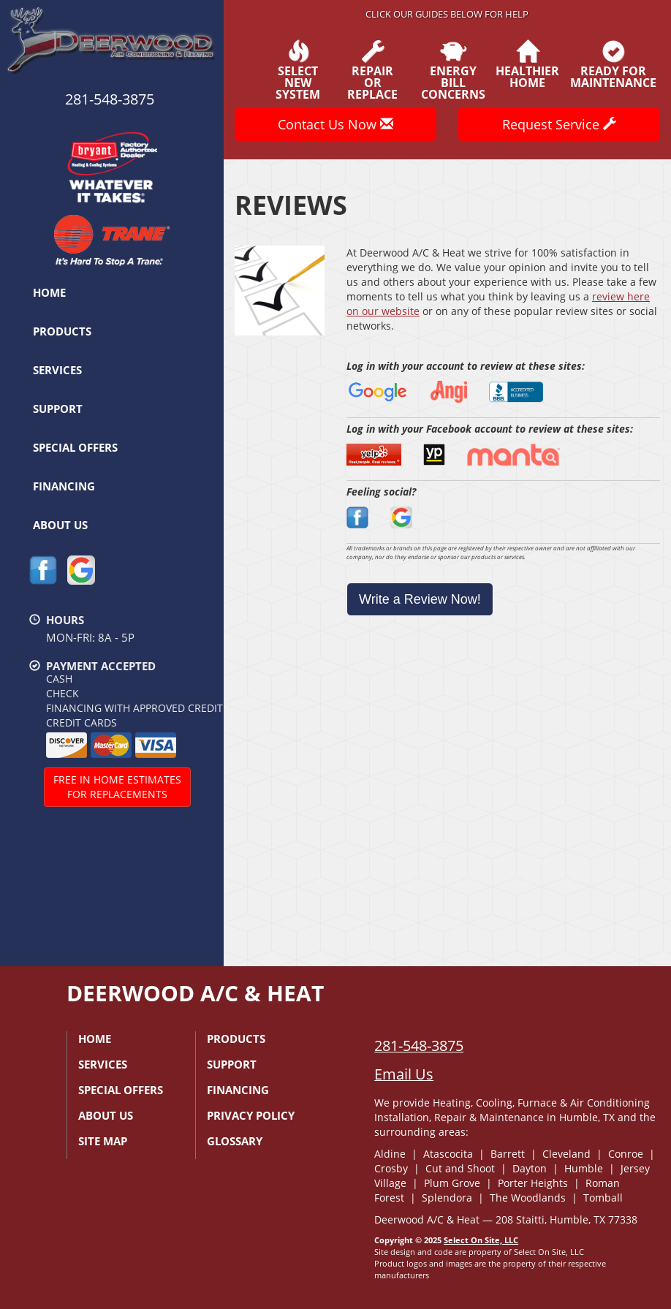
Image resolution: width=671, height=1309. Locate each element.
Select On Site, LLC (481, 1239)
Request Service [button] (559, 124)
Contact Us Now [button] (335, 124)
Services (57, 370)
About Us (60, 524)
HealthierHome (527, 64)
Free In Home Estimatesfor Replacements (117, 787)
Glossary (234, 1141)
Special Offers (75, 447)
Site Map (102, 1141)
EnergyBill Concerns (453, 70)
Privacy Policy (251, 1115)
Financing (64, 486)
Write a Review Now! (420, 599)
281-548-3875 (418, 1045)
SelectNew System (298, 70)
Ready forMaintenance (613, 64)
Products (62, 331)
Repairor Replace (372, 70)
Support (58, 408)
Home (49, 292)
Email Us (403, 1074)
